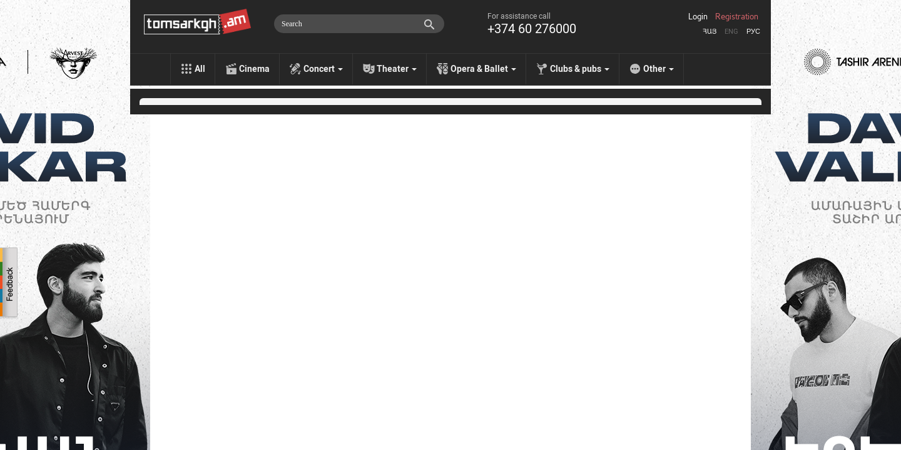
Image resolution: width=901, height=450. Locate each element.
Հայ (709, 32)
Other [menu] (658, 69)
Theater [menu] (397, 69)
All (200, 69)
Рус (753, 32)
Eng (731, 32)
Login (698, 17)
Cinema (254, 69)
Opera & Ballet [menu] (483, 69)
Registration (736, 17)
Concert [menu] (323, 69)
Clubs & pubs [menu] (579, 69)
